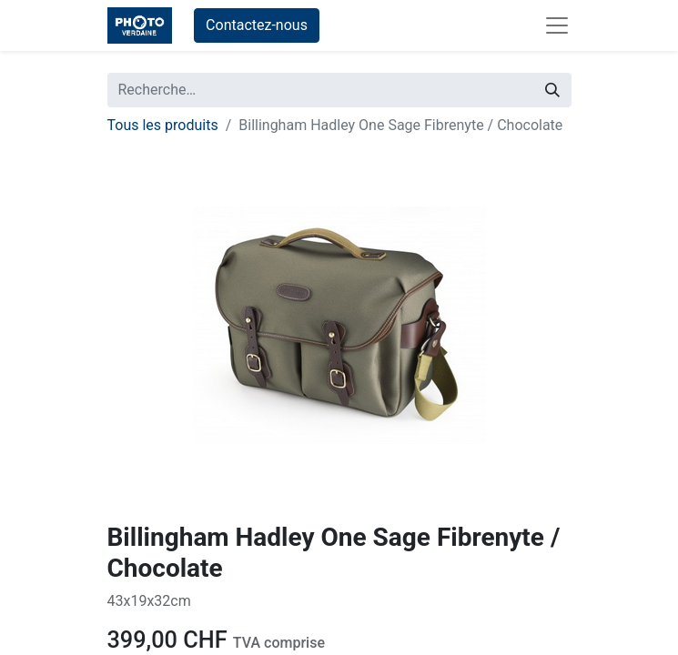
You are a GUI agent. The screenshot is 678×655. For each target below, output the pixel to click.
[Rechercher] (552, 90)
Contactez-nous (257, 25)
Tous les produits (162, 125)
